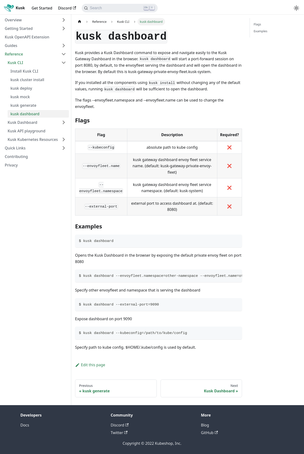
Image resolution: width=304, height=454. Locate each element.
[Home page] (79, 21)
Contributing (16, 156)
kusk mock (20, 96)
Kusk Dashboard (22, 122)
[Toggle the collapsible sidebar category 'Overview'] (63, 20)
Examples (260, 31)
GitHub (209, 432)
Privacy (11, 165)
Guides (11, 45)
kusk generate (23, 105)
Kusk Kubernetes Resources (33, 139)
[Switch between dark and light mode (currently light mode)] (296, 8)
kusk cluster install (27, 79)
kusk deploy (21, 88)
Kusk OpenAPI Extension (27, 37)
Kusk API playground (26, 131)
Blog (205, 425)
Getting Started (19, 28)
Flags (257, 24)
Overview (13, 20)
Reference (14, 54)
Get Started (42, 8)
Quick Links (15, 148)
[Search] (120, 8)
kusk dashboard (24, 113)
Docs (24, 425)
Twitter (119, 432)
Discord (67, 8)
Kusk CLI (15, 62)
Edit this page (90, 364)
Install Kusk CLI (24, 71)
